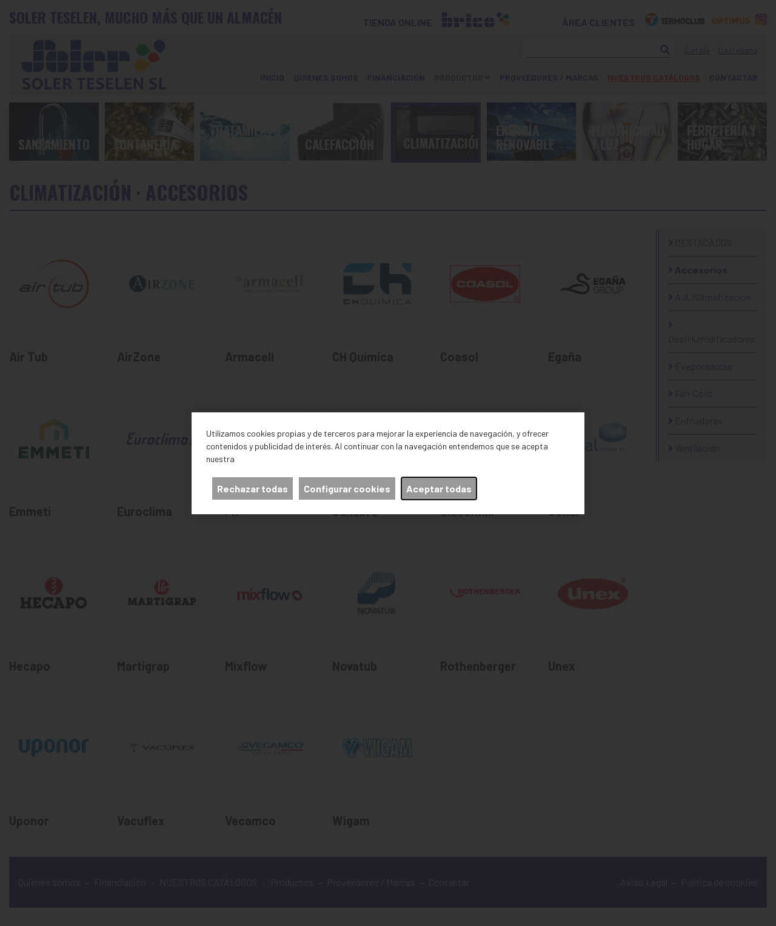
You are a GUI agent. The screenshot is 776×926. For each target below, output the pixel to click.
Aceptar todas (439, 488)
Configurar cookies (347, 488)
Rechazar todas (252, 488)
